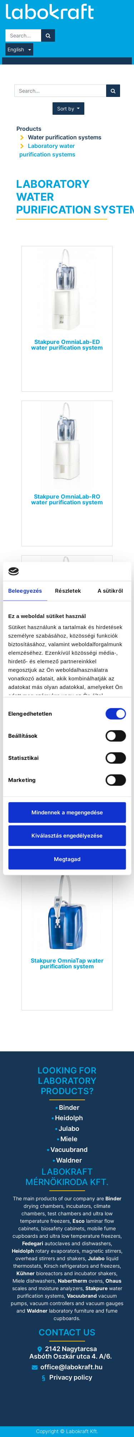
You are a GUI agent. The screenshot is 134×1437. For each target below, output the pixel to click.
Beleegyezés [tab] (25, 590)
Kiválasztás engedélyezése (67, 835)
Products (28, 128)
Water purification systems (65, 137)
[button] (69, 108)
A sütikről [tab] (110, 590)
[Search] (48, 35)
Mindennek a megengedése (67, 812)
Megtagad (67, 858)
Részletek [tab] (68, 590)
